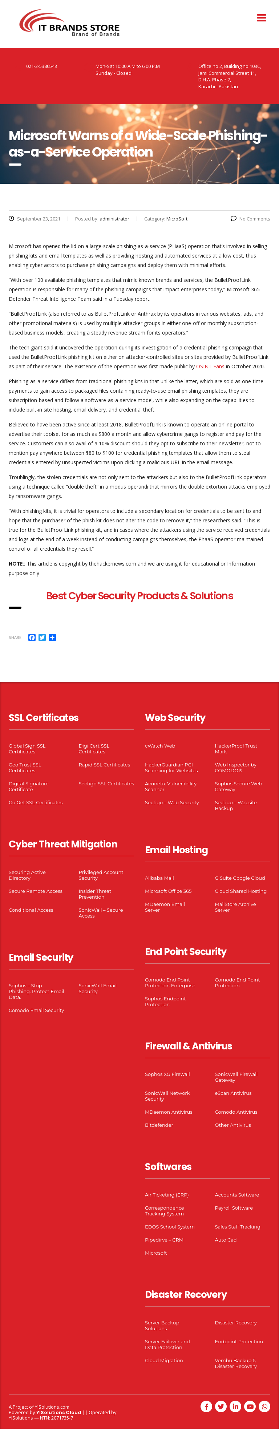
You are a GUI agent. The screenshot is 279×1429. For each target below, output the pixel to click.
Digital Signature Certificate (29, 786)
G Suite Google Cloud (240, 878)
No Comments (250, 218)
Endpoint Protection (239, 1341)
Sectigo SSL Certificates (106, 783)
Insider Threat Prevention (95, 894)
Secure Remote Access (35, 891)
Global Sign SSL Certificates (27, 748)
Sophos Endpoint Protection (165, 1001)
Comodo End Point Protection (237, 982)
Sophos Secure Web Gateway (238, 786)
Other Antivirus (233, 1125)
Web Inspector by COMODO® (235, 767)
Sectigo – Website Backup (236, 805)
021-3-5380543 (41, 66)
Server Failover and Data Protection (167, 1344)
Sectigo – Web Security (172, 802)
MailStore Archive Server (235, 907)
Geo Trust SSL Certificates (25, 767)
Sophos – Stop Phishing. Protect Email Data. (36, 991)
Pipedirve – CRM (164, 1240)
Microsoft (156, 1253)
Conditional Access (31, 910)
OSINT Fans (210, 366)
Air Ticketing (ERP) (167, 1195)
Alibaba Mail (159, 878)
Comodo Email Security (36, 1010)
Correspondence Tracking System (164, 1211)
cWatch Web (160, 746)
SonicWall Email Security (98, 988)
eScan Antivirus (233, 1093)
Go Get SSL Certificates (35, 802)
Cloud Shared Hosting (241, 891)
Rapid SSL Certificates (104, 765)
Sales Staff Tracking (238, 1227)
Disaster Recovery (236, 1322)
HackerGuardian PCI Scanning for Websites (171, 767)
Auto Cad (226, 1240)
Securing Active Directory (27, 875)
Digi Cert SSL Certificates (94, 748)
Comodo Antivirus (236, 1112)
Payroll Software (234, 1208)
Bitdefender (159, 1125)
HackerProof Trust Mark (236, 748)
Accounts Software (237, 1195)
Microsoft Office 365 (168, 891)
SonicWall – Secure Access (101, 913)
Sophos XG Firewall (167, 1074)
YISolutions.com (52, 1407)
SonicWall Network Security (167, 1096)
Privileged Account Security (101, 875)
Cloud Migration (164, 1360)
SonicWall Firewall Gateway (236, 1077)
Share (15, 637)
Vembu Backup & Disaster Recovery (236, 1363)
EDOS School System (170, 1227)
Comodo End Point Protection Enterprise (170, 982)
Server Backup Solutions (162, 1325)
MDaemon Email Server (165, 907)
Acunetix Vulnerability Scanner (171, 786)
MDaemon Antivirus (169, 1112)
